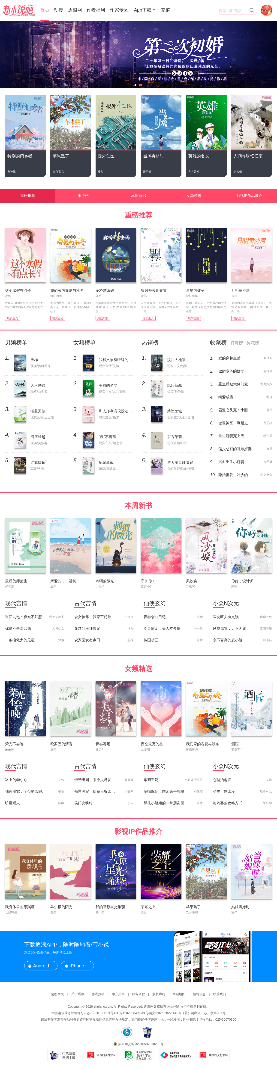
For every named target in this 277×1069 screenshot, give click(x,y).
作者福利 (96, 9)
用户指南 (118, 994)
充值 (165, 9)
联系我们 (219, 994)
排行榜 (83, 196)
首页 (44, 9)
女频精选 (194, 196)
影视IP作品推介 (249, 196)
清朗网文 (57, 994)
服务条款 (138, 994)
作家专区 (119, 9)
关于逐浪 (77, 994)
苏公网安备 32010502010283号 (141, 1044)
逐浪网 (75, 9)
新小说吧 (18, 10)
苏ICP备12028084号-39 (128, 1013)
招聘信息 (199, 994)
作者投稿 (98, 994)
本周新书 (138, 196)
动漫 (58, 9)
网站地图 (178, 994)
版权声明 (158, 994)
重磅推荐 (27, 196)
